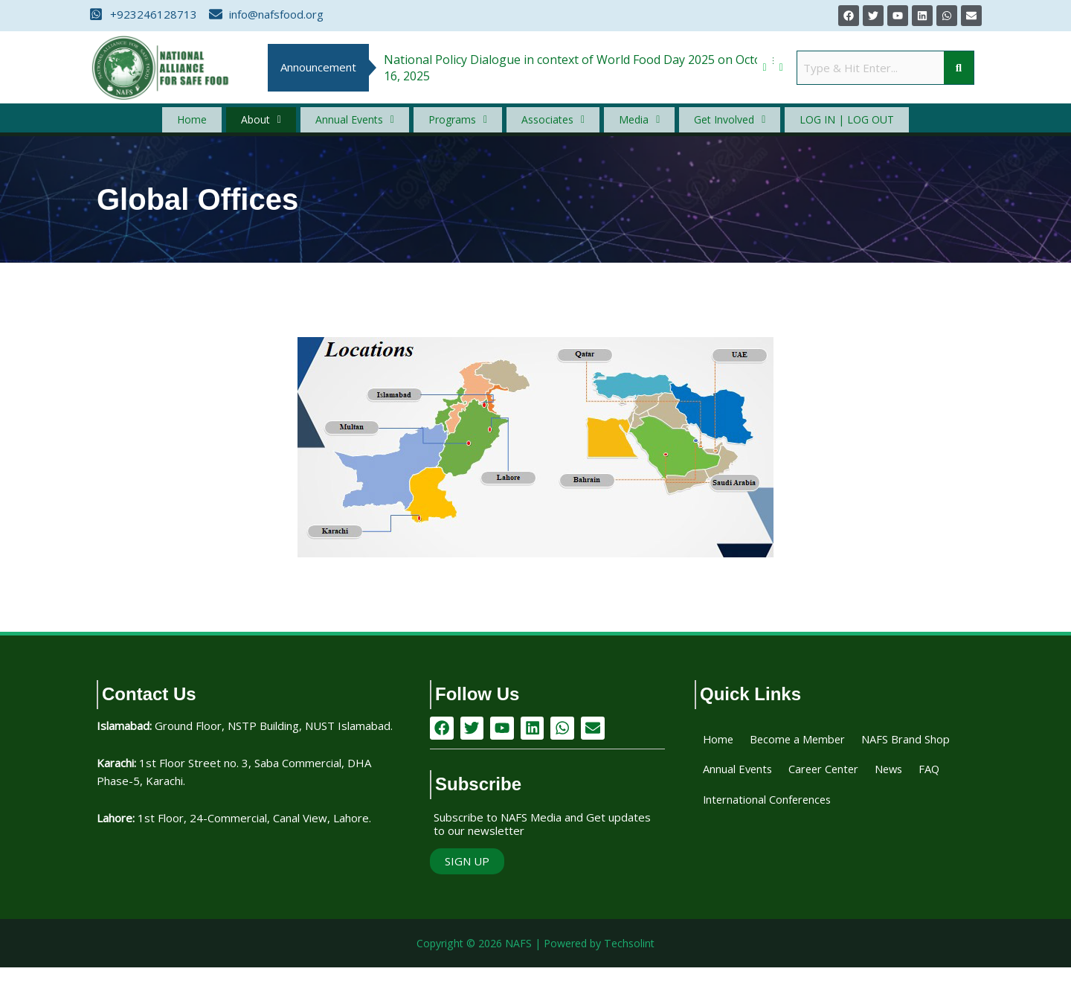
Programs (463, 124)
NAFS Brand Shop (752, 780)
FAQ (857, 811)
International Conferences (776, 842)
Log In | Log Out (809, 123)
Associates (549, 124)
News (813, 811)
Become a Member (805, 748)
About (283, 124)
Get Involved (702, 124)
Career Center (742, 811)
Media (623, 124)
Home (228, 124)
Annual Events (368, 124)
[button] (283, 124)
